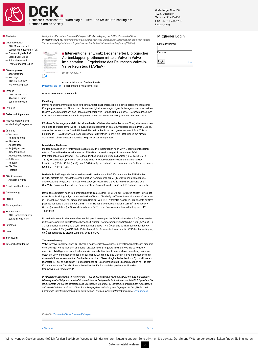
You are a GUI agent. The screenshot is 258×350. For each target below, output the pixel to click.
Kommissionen (17, 137)
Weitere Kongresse (18, 84)
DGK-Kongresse (14, 70)
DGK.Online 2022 (18, 81)
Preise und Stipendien (17, 114)
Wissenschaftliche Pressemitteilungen (72, 314)
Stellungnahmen (14, 205)
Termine (10, 91)
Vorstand (13, 134)
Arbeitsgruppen (17, 152)
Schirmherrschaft (18, 60)
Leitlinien (10, 108)
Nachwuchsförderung (17, 120)
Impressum (12, 237)
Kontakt (13, 162)
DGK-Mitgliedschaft (19, 46)
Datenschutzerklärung (17, 244)
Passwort (162, 52)
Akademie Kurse (17, 98)
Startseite (11, 36)
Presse (9, 199)
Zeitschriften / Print (19, 218)
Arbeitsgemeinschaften (21, 155)
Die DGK (13, 166)
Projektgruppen (17, 148)
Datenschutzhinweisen (124, 344)
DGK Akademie (14, 176)
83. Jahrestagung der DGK (101, 36)
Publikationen (13, 211)
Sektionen (14, 159)
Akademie (14, 141)
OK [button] (145, 344)
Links (8, 231)
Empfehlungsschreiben (21, 64)
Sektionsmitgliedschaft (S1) (23, 49)
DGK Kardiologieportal (21, 215)
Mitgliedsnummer (166, 44)
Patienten (11, 225)
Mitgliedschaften (14, 42)
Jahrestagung (16, 74)
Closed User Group (18, 57)
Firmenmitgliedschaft (20, 53)
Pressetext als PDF (52, 85)
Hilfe (189, 62)
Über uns (10, 130)
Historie (13, 170)
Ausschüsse (15, 145)
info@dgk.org (162, 24)
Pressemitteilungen (76, 36)
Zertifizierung (13, 192)
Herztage (13, 77)
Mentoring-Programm (20, 124)
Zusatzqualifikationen (17, 186)
